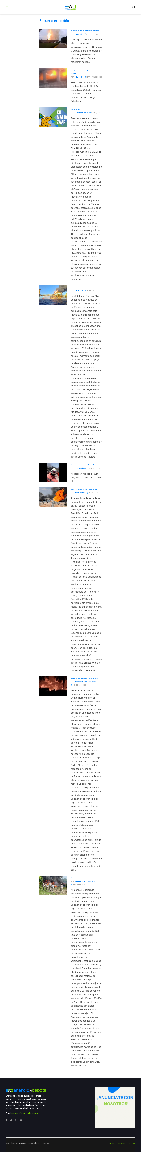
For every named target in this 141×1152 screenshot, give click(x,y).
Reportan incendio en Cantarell (78, 287)
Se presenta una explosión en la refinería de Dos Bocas (84, 464)
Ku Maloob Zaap (81, 113)
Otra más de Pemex (76, 109)
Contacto (131, 1143)
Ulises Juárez (80, 468)
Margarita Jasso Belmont (85, 682)
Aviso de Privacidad (117, 1143)
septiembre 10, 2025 (93, 77)
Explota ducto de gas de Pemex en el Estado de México (84, 489)
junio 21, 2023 (94, 468)
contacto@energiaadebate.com (25, 1113)
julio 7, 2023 (90, 290)
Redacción (78, 34)
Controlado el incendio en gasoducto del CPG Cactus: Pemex (85, 30)
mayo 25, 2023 (93, 493)
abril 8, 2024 (95, 113)
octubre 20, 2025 (92, 34)
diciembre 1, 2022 (78, 685)
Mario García (79, 493)
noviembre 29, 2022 (79, 884)
